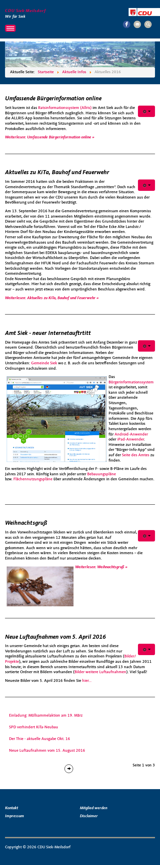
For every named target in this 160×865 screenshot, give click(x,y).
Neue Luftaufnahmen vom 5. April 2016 (55, 637)
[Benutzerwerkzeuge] (146, 111)
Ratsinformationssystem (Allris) (65, 108)
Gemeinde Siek (44, 363)
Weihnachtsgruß (26, 523)
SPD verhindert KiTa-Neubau (33, 727)
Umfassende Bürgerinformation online (53, 99)
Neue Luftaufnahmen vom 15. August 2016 (47, 751)
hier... (87, 681)
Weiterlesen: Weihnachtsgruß (100, 567)
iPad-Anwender (130, 440)
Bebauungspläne (101, 474)
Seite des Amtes (135, 455)
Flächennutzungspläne (32, 479)
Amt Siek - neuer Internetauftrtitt (48, 333)
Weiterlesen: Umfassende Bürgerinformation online (48, 137)
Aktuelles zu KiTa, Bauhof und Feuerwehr (57, 172)
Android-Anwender (131, 434)
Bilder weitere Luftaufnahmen (100, 672)
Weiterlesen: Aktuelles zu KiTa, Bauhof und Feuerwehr (51, 298)
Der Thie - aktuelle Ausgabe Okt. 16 (39, 739)
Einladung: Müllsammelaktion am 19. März (46, 716)
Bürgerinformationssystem (131, 382)
